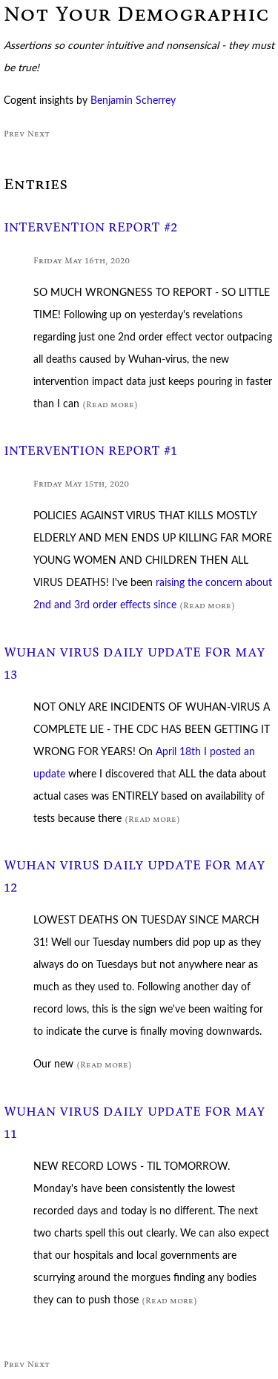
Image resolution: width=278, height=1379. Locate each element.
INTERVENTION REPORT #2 (91, 227)
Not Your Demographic (136, 14)
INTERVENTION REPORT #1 (90, 450)
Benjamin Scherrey (133, 101)
